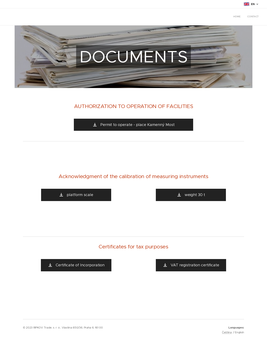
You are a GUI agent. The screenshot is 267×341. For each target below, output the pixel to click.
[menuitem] (253, 17)
